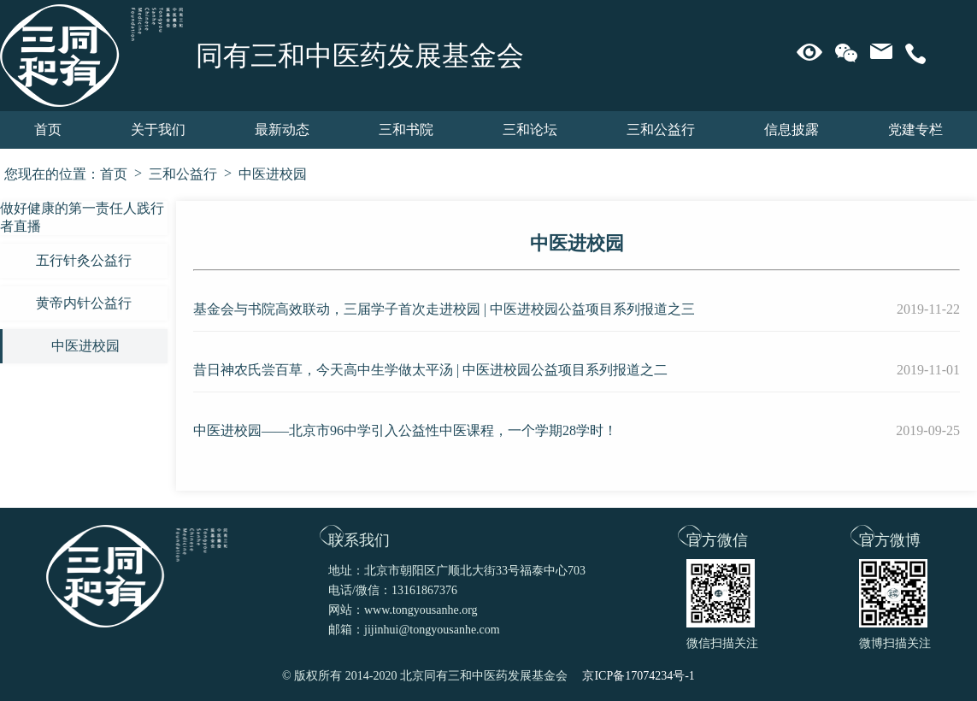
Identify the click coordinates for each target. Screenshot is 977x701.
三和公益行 (661, 129)
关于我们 (158, 129)
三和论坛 (530, 129)
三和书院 (406, 129)
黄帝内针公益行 (84, 303)
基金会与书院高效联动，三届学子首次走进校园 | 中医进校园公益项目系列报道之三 (444, 309)
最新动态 (282, 129)
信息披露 (791, 129)
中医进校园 (272, 174)
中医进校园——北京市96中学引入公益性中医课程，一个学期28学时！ (405, 430)
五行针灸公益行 (84, 260)
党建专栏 (915, 129)
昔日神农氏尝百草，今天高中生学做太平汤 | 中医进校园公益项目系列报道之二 (430, 369)
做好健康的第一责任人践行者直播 (82, 217)
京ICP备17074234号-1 (638, 675)
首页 (48, 129)
